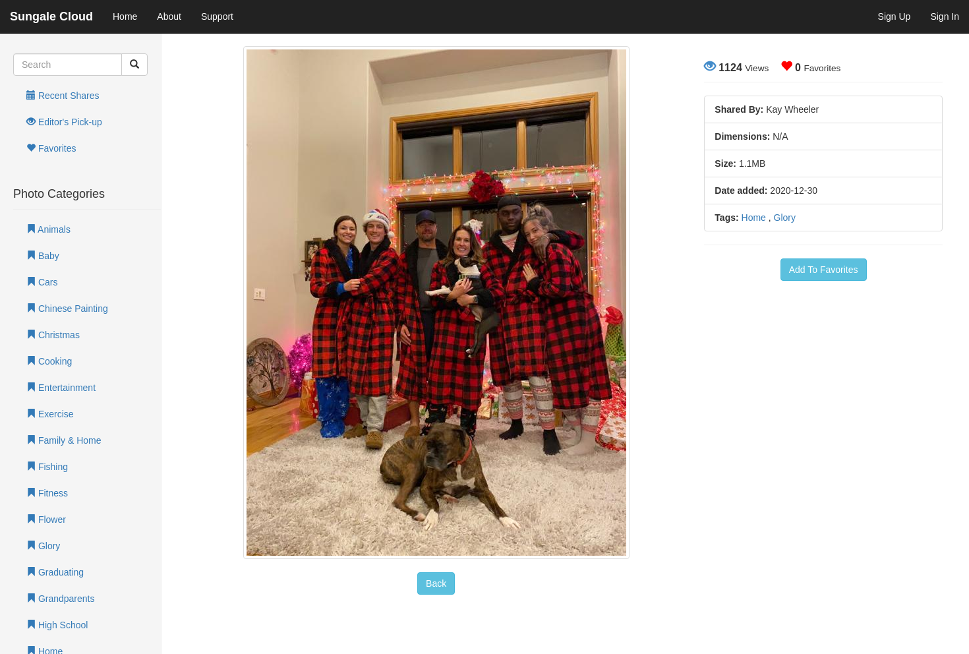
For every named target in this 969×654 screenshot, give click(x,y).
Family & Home (64, 440)
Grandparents (60, 598)
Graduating (55, 572)
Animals (48, 229)
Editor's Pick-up (64, 122)
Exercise (50, 414)
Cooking (49, 361)
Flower (46, 519)
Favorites (51, 148)
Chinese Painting (67, 308)
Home (125, 16)
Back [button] (436, 583)
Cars (41, 282)
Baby (42, 256)
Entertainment (61, 387)
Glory (43, 546)
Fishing (47, 466)
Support (217, 16)
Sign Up (894, 16)
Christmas (53, 335)
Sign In (944, 16)
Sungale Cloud (51, 16)
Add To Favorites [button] (823, 269)
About (169, 16)
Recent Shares (63, 95)
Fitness (47, 493)
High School (57, 625)
